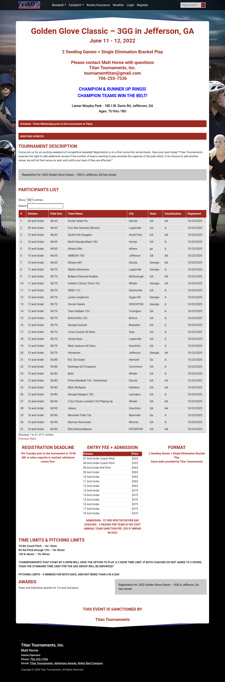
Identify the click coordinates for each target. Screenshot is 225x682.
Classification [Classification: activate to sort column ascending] (173, 213)
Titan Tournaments (41, 663)
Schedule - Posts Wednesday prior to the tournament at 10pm (56, 124)
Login (130, 5)
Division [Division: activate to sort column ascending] (33, 213)
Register (142, 5)
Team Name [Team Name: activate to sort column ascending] (75, 213)
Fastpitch (75, 5)
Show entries (30, 200)
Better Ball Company (90, 663)
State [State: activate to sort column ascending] (153, 213)
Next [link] (33, 438)
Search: (40, 205)
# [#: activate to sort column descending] (21, 213)
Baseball (58, 5)
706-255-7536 (39, 659)
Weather (118, 5)
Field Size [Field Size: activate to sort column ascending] (56, 213)
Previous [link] (23, 438)
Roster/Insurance (98, 5)
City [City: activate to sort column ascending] (131, 213)
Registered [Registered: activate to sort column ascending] (194, 213)
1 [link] (29, 438)
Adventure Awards (65, 663)
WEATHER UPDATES (32, 136)
